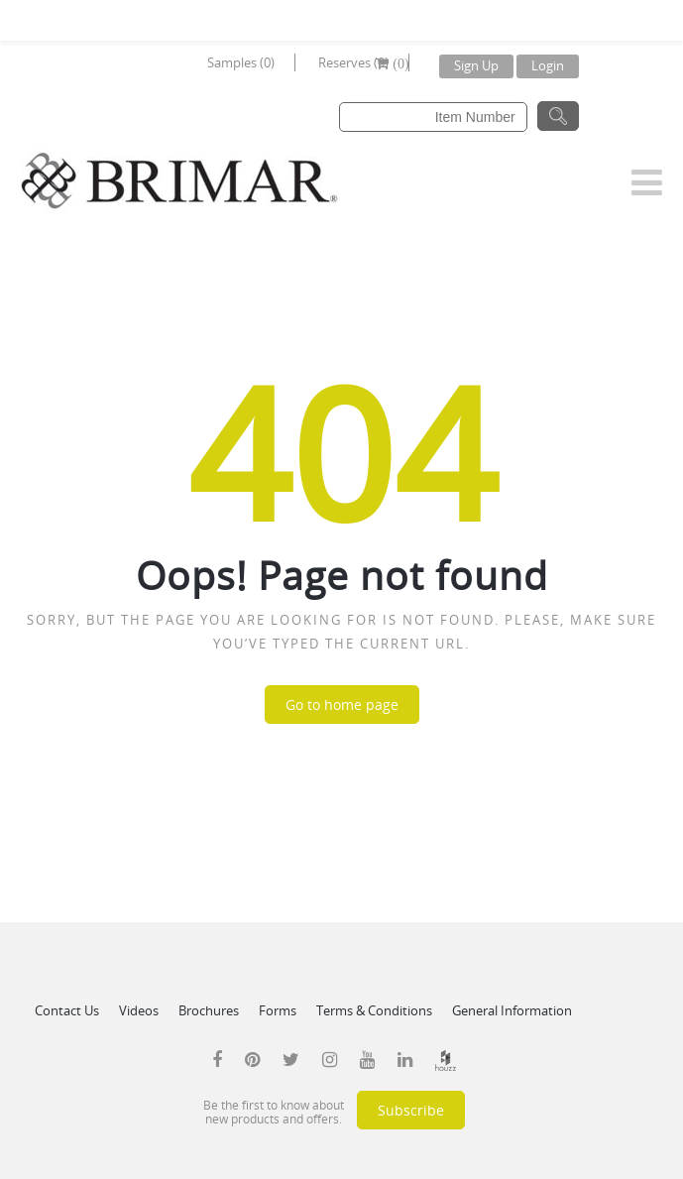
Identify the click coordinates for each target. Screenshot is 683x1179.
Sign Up (476, 65)
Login (547, 65)
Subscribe (411, 1110)
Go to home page (341, 704)
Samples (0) (241, 62)
